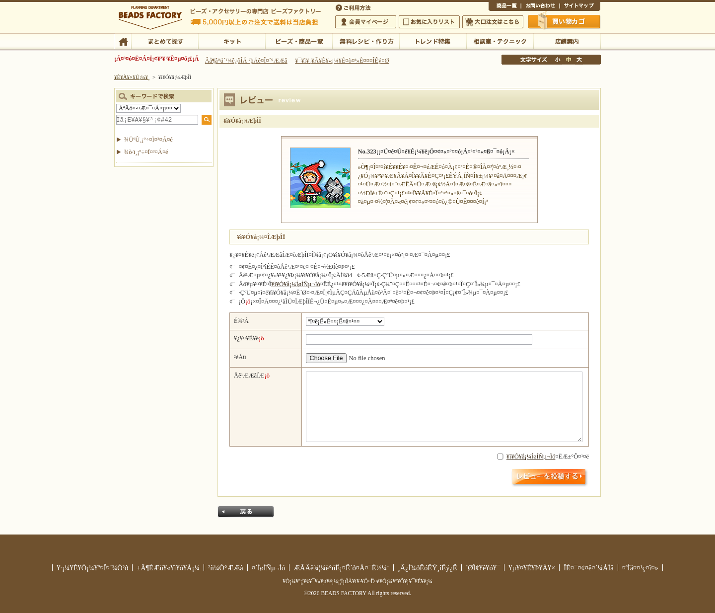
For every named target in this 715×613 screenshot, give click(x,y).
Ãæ (568, 60)
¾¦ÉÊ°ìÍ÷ (505, 7)
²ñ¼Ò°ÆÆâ (225, 567)
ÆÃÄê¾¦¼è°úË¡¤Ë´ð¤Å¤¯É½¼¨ (341, 567)
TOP (123, 41)
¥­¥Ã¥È (232, 41)
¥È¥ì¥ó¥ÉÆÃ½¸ (433, 41)
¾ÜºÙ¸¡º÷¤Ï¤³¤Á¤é (148, 139)
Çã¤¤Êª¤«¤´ (564, 21)
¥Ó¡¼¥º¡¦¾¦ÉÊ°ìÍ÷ (299, 41)
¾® (558, 60)
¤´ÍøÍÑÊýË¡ (354, 7)
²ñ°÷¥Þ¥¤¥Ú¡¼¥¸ (365, 21)
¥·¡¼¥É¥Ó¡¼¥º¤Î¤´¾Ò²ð (92, 567)
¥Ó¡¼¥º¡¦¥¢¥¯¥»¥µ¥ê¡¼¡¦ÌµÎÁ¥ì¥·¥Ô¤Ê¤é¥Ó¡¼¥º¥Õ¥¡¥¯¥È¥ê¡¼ (357, 581)
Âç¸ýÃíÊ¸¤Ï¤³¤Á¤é (492, 21)
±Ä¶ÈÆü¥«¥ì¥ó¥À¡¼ (168, 567)
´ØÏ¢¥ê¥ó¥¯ (483, 567)
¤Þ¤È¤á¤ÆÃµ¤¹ (165, 41)
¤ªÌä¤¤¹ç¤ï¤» (540, 7)
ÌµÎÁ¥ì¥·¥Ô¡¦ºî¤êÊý (366, 41)
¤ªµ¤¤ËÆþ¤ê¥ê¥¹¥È (429, 21)
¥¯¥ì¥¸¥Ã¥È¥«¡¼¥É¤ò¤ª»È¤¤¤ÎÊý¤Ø (342, 60)
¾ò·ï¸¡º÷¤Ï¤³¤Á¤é (146, 152)
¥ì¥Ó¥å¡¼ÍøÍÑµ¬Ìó (295, 284)
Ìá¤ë (245, 512)
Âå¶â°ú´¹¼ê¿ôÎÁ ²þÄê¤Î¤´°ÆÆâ (246, 60)
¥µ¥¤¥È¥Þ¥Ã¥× (580, 7)
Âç (579, 60)
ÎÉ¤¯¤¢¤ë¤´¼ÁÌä (588, 567)
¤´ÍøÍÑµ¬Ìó (269, 567)
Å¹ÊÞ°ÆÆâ (567, 41)
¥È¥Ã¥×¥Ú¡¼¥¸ (132, 77)
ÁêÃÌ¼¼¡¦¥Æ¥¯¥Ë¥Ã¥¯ (500, 41)
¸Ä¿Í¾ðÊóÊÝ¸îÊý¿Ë (427, 567)
